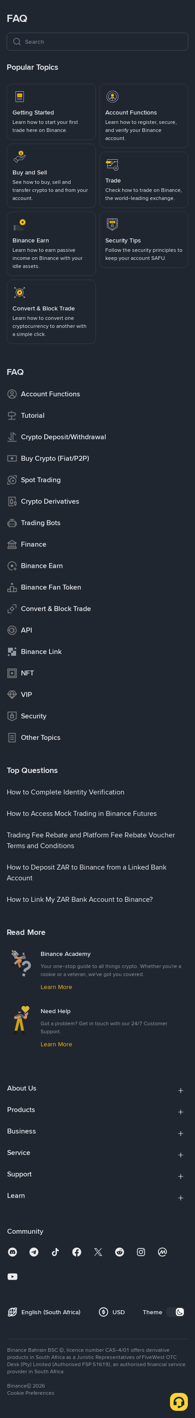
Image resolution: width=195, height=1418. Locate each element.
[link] (51, 112)
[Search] (104, 42)
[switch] (175, 1312)
